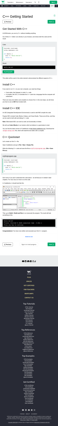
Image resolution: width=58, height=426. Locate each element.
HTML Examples (28, 359)
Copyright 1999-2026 (12, 422)
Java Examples (28, 374)
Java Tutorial (29, 321)
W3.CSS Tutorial (29, 317)
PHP (30, 6)
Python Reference (28, 339)
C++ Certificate (29, 400)
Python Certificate (29, 393)
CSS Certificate (29, 387)
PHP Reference (28, 344)
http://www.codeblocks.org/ (37, 128)
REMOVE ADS (29, 236)
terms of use (23, 420)
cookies (27, 420)
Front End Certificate (29, 390)
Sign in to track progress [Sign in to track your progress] (29, 244)
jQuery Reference (28, 351)
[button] (35, 2)
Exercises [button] (29, 2)
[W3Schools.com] (29, 273)
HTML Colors (28, 346)
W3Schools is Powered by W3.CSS (42, 422)
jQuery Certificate (29, 396)
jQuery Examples (28, 377)
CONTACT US (29, 298)
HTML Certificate (29, 385)
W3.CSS (43, 6)
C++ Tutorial (29, 323)
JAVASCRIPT (5, 6)
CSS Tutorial (29, 308)
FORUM (22, 414)
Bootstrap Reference (28, 343)
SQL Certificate (29, 392)
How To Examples (28, 364)
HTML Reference (28, 333)
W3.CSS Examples (28, 369)
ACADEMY (34, 414)
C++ (52, 6)
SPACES (29, 281)
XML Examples (28, 375)
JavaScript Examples (28, 362)
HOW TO (36, 6)
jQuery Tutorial (29, 325)
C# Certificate (29, 401)
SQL (12, 6)
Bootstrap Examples (28, 370)
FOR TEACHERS (29, 289)
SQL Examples (28, 365)
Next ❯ (51, 22)
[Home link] (3, 2)
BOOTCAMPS (29, 293)
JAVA (24, 6)
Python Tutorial (29, 315)
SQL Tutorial (29, 313)
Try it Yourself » (8, 72)
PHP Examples (28, 372)
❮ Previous (7, 22)
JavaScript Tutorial (29, 310)
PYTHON (18, 6)
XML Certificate (29, 403)
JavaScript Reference (28, 336)
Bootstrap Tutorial (29, 318)
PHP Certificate (29, 395)
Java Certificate (29, 398)
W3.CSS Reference (28, 341)
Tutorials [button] (10, 2)
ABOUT (28, 414)
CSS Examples (28, 361)
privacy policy (34, 420)
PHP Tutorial (29, 320)
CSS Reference (28, 335)
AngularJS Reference (28, 349)
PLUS (29, 277)
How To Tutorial (29, 312)
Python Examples (28, 367)
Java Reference (28, 348)
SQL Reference (28, 338)
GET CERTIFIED (29, 285)
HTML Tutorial (29, 307)
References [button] (19, 2)
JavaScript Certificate (29, 388)
